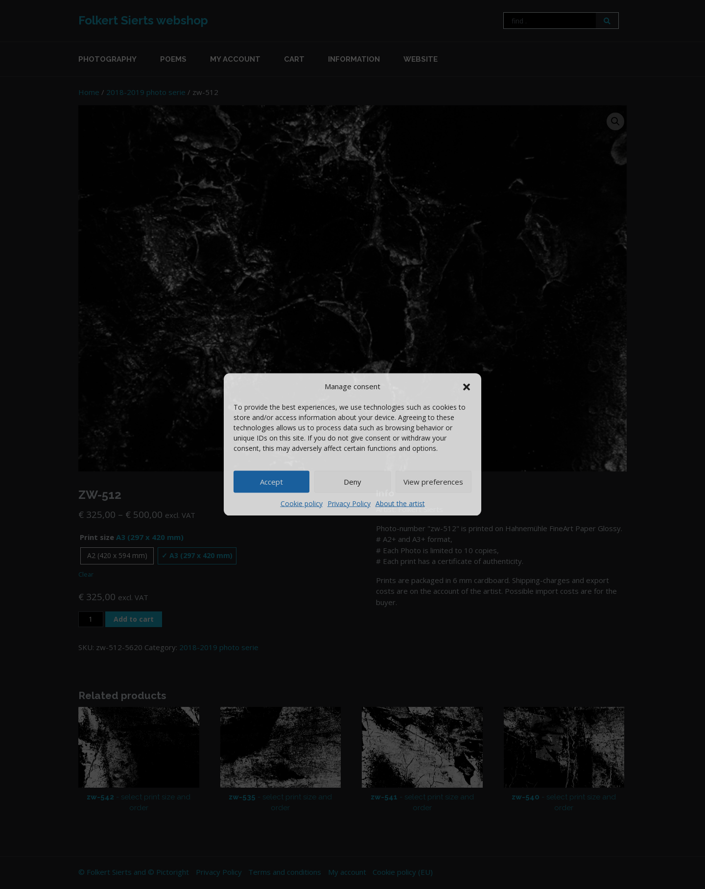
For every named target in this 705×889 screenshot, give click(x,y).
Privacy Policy (349, 503)
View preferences (433, 482)
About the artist (400, 503)
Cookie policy (302, 503)
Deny (352, 482)
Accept (271, 482)
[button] (466, 386)
